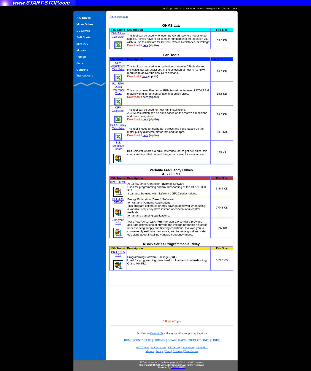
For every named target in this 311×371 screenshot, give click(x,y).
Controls (177, 351)
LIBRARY (190, 8)
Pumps (159, 351)
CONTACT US (178, 8)
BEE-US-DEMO (118, 200)
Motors (150, 351)
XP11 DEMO (118, 182)
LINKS (234, 8)
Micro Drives (158, 347)
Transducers (191, 351)
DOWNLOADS (204, 8)
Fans (168, 351)
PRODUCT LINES (220, 8)
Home (112, 17)
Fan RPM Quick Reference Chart (118, 93)
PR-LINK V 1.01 (118, 253)
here (145, 45)
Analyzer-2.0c (119, 221)
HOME (166, 8)
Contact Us (156, 333)
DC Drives (174, 347)
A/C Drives (142, 347)
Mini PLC (202, 347)
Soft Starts (188, 347)
